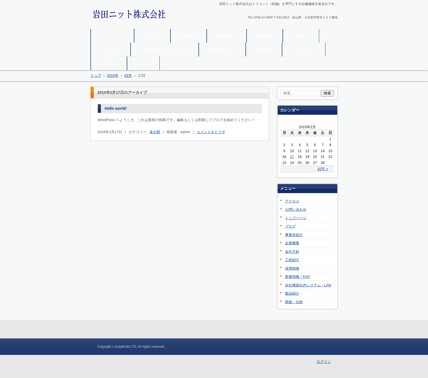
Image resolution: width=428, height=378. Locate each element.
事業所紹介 (227, 36)
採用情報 (264, 49)
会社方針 (152, 36)
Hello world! (116, 108)
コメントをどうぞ (211, 132)
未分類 (155, 132)
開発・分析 (111, 49)
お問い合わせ (303, 49)
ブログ (143, 63)
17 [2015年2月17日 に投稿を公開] (292, 157)
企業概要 (188, 36)
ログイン (324, 362)
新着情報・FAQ (222, 49)
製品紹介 (265, 36)
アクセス (109, 63)
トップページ (112, 36)
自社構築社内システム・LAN (165, 49)
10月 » (322, 169)
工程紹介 (301, 36)
